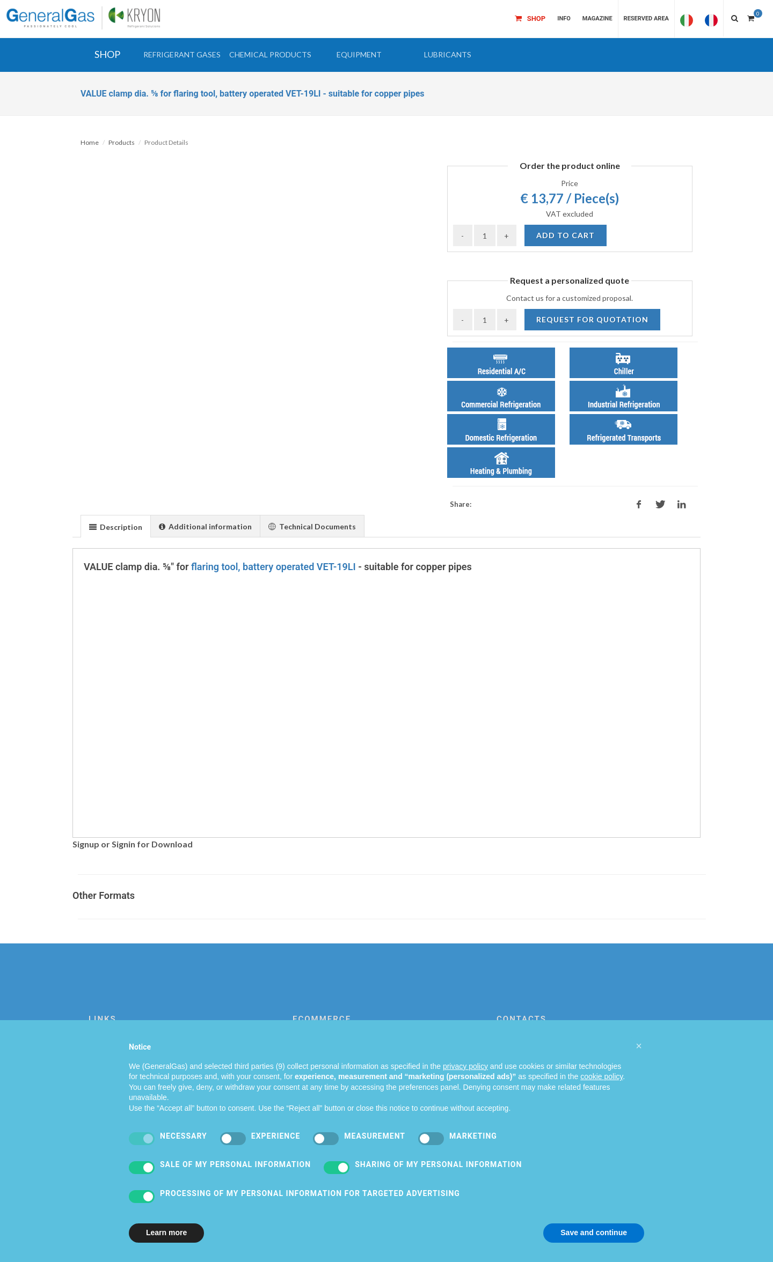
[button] (181, 54)
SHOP (107, 54)
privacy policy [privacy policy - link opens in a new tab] (465, 1066)
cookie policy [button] (601, 1076)
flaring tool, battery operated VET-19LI (273, 566)
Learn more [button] (166, 1232)
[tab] (116, 526)
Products (121, 142)
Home (90, 142)
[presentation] (115, 526)
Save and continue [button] (593, 1232)
